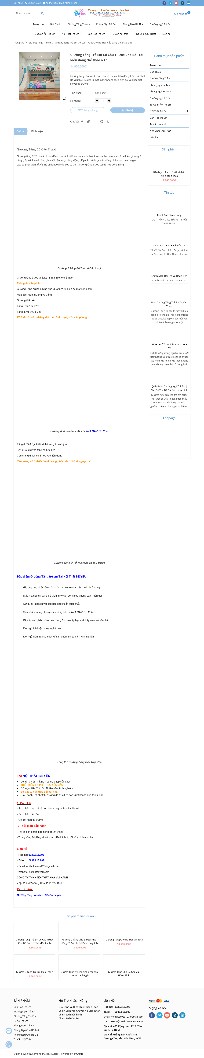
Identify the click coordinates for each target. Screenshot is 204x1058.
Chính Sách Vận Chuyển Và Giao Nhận (79, 1010)
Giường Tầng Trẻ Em (25, 1016)
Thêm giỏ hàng (88, 110)
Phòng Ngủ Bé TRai (133, 24)
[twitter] (171, 2)
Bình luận (37, 131)
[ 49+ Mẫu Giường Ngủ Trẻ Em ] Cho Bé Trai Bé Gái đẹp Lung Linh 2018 (169, 388)
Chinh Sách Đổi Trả (69, 1018)
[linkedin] (189, 2)
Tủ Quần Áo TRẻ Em (44, 33)
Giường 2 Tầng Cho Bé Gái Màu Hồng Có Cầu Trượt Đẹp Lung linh (79, 941)
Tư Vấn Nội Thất (23, 1039)
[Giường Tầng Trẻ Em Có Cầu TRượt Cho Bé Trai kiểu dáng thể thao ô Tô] (102, 13)
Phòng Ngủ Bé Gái (106, 24)
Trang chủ (38, 24)
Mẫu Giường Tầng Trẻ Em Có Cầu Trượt (169, 304)
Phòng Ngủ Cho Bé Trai (27, 1030)
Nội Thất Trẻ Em (71, 33)
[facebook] (165, 2)
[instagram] (184, 2)
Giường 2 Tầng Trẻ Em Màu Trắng (34, 971)
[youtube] (178, 2)
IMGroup (78, 1053)
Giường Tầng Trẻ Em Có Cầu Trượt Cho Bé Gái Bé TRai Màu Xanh (34, 941)
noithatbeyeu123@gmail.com (60, 2)
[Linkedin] (95, 121)
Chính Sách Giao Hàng (169, 214)
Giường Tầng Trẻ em (79, 24)
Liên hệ (166, 33)
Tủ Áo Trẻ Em (21, 1020)
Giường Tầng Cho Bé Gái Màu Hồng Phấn (124, 973)
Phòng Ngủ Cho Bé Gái (26, 1034)
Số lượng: (75, 100)
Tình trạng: (76, 92)
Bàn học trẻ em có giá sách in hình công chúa (169, 174)
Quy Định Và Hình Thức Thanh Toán (78, 1006)
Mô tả (20, 131)
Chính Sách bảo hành (70, 1014)
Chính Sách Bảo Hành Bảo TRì (169, 245)
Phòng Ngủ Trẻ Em (24, 1025)
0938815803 (33, 2)
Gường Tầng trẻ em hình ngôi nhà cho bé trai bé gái (79, 973)
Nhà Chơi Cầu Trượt (145, 33)
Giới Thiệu (55, 24)
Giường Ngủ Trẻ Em (160, 24)
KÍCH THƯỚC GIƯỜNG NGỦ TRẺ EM (169, 346)
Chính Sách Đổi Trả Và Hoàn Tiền (169, 275)
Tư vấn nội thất (120, 33)
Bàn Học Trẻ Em (96, 33)
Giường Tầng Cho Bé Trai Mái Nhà (124, 939)
